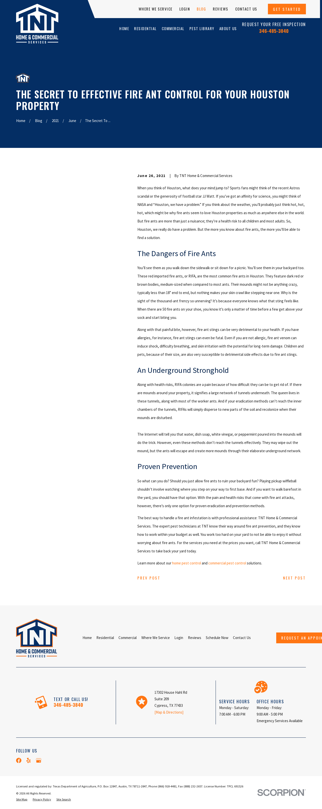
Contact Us (246, 9)
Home (87, 637)
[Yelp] (28, 760)
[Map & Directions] (168, 712)
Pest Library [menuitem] (201, 28)
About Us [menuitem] (228, 28)
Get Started (287, 9)
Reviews (220, 9)
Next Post (294, 577)
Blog (201, 9)
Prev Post (148, 577)
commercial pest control (227, 563)
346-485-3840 (274, 30)
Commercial (127, 637)
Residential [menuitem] (145, 28)
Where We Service (156, 9)
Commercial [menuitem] (173, 28)
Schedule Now (217, 637)
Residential (105, 637)
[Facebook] (18, 760)
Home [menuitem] (124, 28)
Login (184, 9)
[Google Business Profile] (38, 760)
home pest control (186, 563)
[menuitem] (21, 799)
